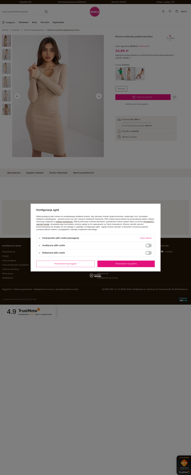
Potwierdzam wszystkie (126, 263)
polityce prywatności (64, 222)
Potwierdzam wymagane (65, 263)
